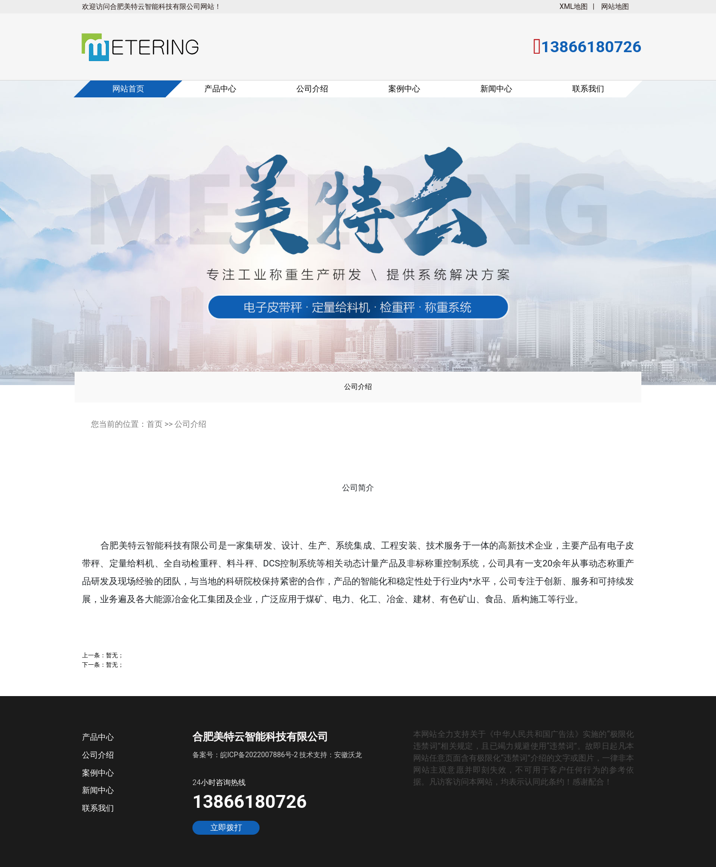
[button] (35, 239)
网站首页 (128, 88)
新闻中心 (496, 88)
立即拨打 (226, 828)
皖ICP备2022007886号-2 (259, 755)
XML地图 (573, 6)
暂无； (115, 655)
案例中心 (404, 88)
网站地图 (615, 6)
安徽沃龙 (348, 755)
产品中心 (220, 88)
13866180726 (249, 801)
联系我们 (588, 88)
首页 (155, 424)
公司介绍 (312, 88)
